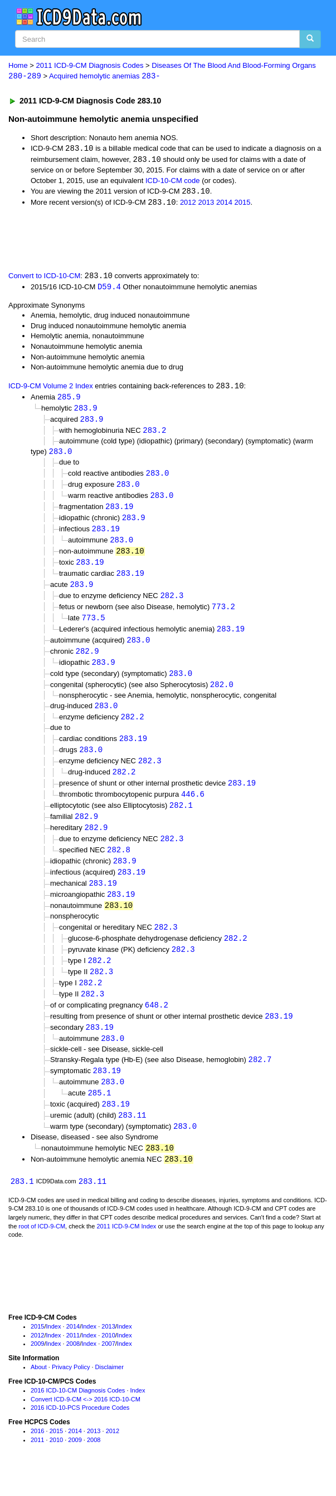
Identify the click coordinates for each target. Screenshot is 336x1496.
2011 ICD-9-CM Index (126, 1248)
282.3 (171, 603)
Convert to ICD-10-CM (44, 278)
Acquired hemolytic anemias (104, 76)
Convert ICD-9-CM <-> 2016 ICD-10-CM (85, 1421)
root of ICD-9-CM (41, 1248)
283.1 (22, 1203)
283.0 (60, 455)
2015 (243, 204)
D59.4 (109, 288)
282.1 (181, 818)
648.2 (156, 1023)
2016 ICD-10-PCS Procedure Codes (80, 1430)
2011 (73, 1357)
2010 (108, 1357)
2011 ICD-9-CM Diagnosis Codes (90, 65)
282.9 (87, 660)
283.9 (86, 411)
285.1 (99, 1113)
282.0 (221, 694)
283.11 (132, 1136)
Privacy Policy (71, 1389)
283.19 (119, 511)
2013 (206, 204)
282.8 (118, 863)
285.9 (69, 399)
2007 (108, 1366)
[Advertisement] (130, 239)
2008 (73, 1366)
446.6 (192, 806)
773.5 (93, 625)
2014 (224, 204)
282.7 (260, 1079)
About (39, 1389)
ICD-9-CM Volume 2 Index (50, 388)
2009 (37, 1366)
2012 (188, 204)
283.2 (154, 433)
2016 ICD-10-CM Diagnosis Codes (78, 1412)
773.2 (223, 614)
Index (53, 1348)
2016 (37, 1453)
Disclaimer (109, 1389)
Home (18, 65)
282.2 (132, 728)
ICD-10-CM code (172, 181)
